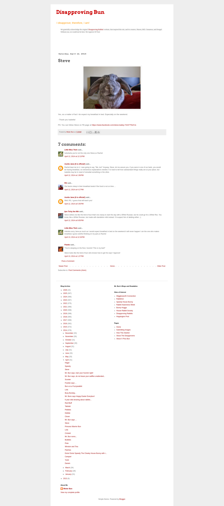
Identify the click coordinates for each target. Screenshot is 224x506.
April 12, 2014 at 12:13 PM (74, 156)
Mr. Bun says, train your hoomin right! (79, 373)
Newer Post (63, 266)
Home (112, 266)
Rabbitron (120, 299)
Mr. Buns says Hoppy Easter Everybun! (80, 396)
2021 (65, 307)
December (69, 333)
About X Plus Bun (123, 339)
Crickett (68, 433)
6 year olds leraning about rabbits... (78, 400)
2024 (65, 297)
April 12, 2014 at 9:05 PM (74, 220)
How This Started (123, 333)
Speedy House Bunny (124, 302)
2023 (65, 300)
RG (65, 183)
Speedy (68, 366)
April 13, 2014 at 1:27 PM (74, 256)
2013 (65, 478)
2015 (65, 327)
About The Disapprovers (125, 336)
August (68, 346)
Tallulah (68, 406)
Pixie (67, 443)
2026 (65, 290)
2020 (65, 310)
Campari (68, 457)
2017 (65, 320)
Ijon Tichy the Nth (71, 212)
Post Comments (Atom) (77, 270)
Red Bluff (68, 403)
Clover (67, 416)
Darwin (67, 463)
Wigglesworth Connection (126, 296)
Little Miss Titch (70, 150)
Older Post (161, 266)
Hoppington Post (122, 317)
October (68, 340)
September (69, 343)
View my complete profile (70, 492)
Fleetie (67, 245)
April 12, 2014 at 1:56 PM (74, 175)
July (67, 350)
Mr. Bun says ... (71, 420)
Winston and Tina (71, 447)
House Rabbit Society (124, 311)
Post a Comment (68, 261)
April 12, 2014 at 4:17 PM (74, 190)
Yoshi (67, 460)
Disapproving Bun (80, 12)
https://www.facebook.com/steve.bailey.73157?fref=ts (114, 125)
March (68, 468)
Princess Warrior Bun (73, 427)
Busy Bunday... (70, 393)
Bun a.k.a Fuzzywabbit (73, 386)
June (67, 353)
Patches (68, 450)
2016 (65, 324)
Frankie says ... (70, 383)
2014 (65, 330)
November (69, 336)
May (67, 357)
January (68, 474)
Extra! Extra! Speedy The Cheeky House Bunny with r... (86, 453)
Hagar (67, 363)
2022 (65, 303)
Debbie (67, 413)
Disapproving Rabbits (95, 30)
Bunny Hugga (121, 308)
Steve (67, 370)
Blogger (122, 499)
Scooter (68, 380)
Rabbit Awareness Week (125, 305)
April (67, 360)
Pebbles (68, 410)
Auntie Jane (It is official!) (74, 164)
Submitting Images (123, 330)
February (69, 471)
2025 (65, 293)
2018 (65, 317)
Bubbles (68, 440)
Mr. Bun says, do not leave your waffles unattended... (85, 376)
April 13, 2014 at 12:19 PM (74, 237)
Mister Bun (67, 489)
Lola (66, 390)
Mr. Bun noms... (71, 437)
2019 (65, 314)
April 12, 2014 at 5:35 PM (74, 204)
